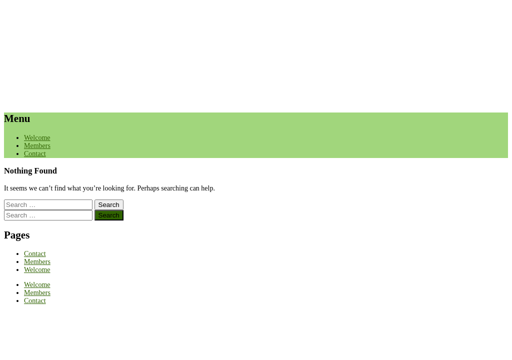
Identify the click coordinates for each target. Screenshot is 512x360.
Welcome (37, 138)
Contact (35, 154)
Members (37, 146)
